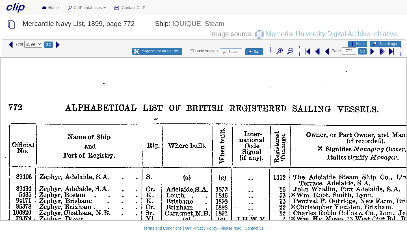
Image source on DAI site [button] (156, 51)
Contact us (254, 228)
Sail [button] (253, 52)
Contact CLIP (129, 7)
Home (50, 7)
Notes (357, 44)
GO (48, 45)
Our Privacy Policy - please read (213, 228)
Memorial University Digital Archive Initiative (331, 33)
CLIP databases (86, 7)
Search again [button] (385, 44)
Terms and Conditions (162, 228)
